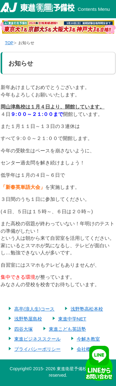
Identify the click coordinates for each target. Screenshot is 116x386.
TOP (9, 42)
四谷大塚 (23, 329)
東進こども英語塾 (67, 329)
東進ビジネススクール (37, 338)
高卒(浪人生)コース (34, 309)
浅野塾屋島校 (28, 318)
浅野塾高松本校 (87, 309)
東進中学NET (72, 318)
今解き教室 (88, 338)
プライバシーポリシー (37, 349)
